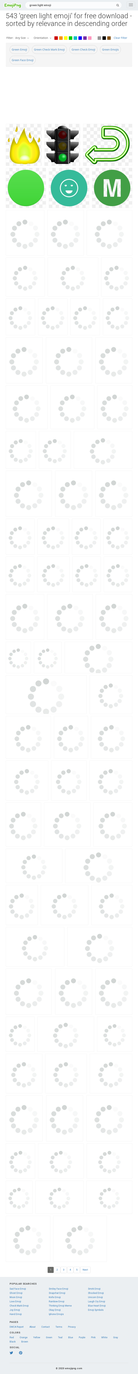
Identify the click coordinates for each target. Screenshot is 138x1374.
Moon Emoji (16, 1297)
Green (49, 1337)
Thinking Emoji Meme (60, 1305)
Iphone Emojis (56, 1314)
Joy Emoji (15, 1310)
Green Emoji (19, 49)
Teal (60, 1337)
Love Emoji (15, 1301)
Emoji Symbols (96, 1310)
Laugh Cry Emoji (96, 1301)
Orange (23, 1337)
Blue (70, 1337)
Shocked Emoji (96, 1293)
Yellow (36, 1337)
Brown (24, 1341)
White (104, 1337)
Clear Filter (120, 38)
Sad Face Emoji (18, 1288)
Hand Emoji (16, 1314)
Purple (82, 1337)
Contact (45, 1327)
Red (12, 1337)
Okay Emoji (55, 1310)
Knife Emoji (55, 1297)
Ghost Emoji (16, 1293)
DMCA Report (17, 1327)
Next (85, 1269)
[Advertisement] (69, 97)
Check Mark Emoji (19, 1305)
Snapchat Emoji (57, 1293)
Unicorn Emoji (95, 1297)
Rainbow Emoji (56, 1301)
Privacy (72, 1327)
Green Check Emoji (83, 49)
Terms (59, 1327)
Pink (93, 1337)
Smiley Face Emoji (58, 1288)
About (32, 1327)
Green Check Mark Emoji (49, 49)
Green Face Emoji (22, 60)
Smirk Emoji (94, 1288)
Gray (115, 1337)
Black (13, 1341)
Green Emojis (110, 49)
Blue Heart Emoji (97, 1305)
